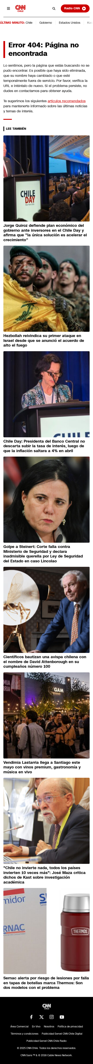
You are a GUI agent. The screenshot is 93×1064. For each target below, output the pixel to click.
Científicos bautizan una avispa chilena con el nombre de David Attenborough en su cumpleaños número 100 (44, 661)
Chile (29, 23)
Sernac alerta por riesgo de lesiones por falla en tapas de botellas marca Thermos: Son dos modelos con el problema (46, 982)
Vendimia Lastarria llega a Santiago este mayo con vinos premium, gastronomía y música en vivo (42, 767)
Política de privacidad (70, 1026)
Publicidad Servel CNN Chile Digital (62, 1033)
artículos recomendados (67, 101)
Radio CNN (75, 8)
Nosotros (49, 1026)
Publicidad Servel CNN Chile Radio (46, 1041)
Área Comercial (19, 1026)
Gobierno (45, 23)
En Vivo (36, 1026)
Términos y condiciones (24, 1033)
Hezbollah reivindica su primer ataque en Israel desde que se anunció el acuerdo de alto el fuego (43, 340)
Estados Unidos (69, 23)
